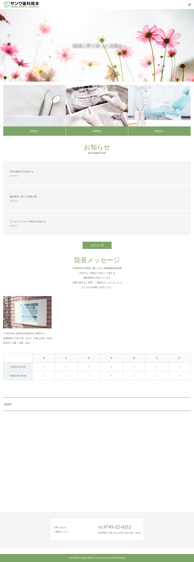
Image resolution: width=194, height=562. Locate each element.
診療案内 (96, 131)
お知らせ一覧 (97, 245)
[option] (97, 45)
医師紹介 (34, 131)
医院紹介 (159, 131)
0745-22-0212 (117, 526)
